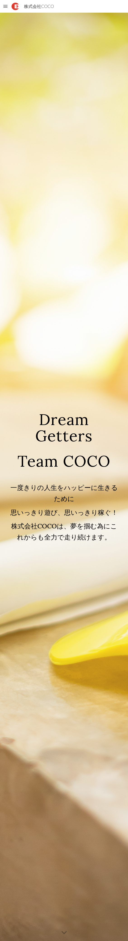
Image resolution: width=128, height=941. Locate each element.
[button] (5, 6)
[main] (64, 440)
